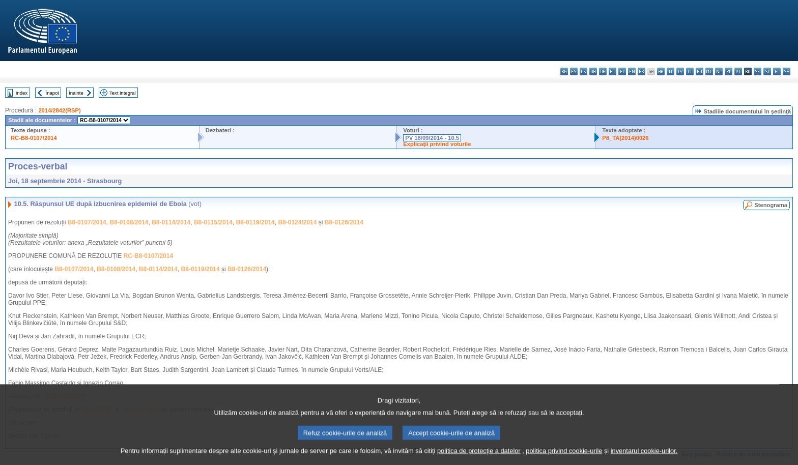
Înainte (76, 93)
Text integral (122, 93)
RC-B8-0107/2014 (34, 138)
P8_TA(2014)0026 (625, 138)
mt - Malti (709, 71)
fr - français (641, 71)
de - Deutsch (603, 71)
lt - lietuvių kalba (690, 71)
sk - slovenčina (757, 71)
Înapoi (52, 93)
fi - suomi (777, 71)
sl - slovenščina (767, 71)
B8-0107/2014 (87, 222)
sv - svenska (786, 71)
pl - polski (728, 71)
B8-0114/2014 (171, 222)
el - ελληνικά (622, 71)
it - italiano (670, 71)
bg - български (564, 71)
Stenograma (770, 205)
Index (21, 93)
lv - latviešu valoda (680, 71)
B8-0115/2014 (213, 222)
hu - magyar (699, 71)
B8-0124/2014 (297, 222)
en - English (632, 71)
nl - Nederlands (719, 71)
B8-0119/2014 (255, 222)
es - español (574, 71)
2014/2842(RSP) (59, 110)
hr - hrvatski (661, 71)
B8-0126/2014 (344, 222)
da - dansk (593, 71)
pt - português (738, 71)
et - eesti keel (612, 71)
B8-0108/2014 (128, 222)
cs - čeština (583, 71)
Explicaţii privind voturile (437, 144)
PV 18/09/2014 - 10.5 (432, 138)
